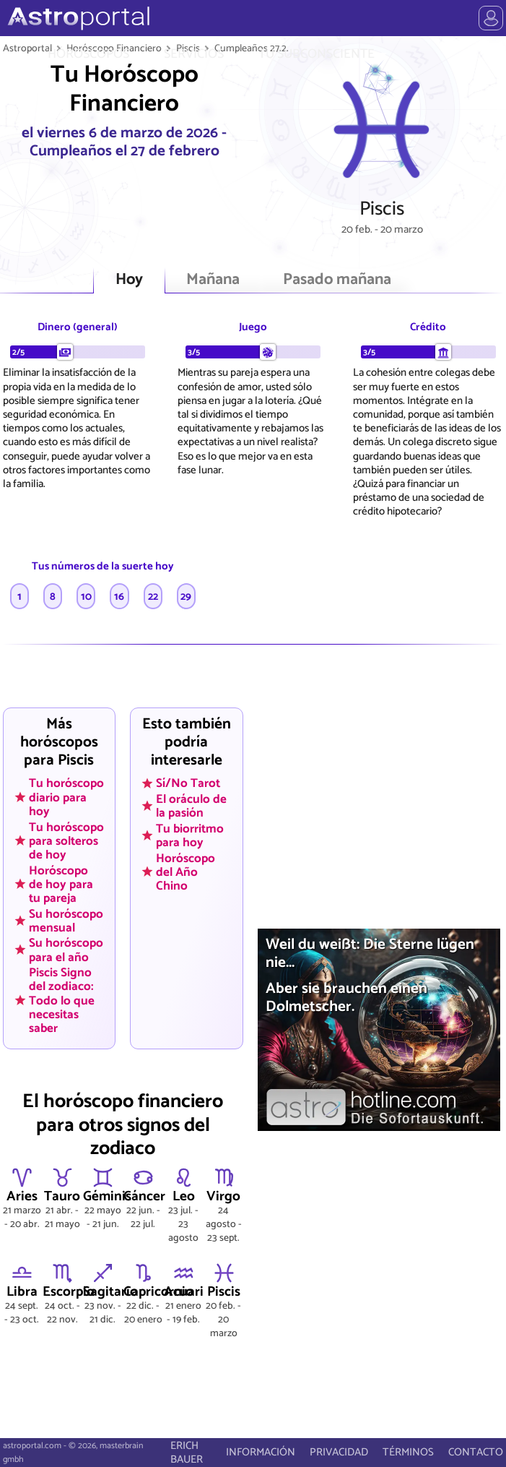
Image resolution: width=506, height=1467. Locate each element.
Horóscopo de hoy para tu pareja (61, 883)
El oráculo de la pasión (191, 806)
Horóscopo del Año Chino (185, 871)
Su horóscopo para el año (66, 950)
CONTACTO (475, 1452)
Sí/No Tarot (188, 783)
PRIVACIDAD (339, 1452)
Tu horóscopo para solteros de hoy (66, 840)
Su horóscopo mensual (66, 920)
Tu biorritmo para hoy (190, 836)
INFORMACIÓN (260, 1452)
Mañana (213, 280)
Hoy (129, 280)
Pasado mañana (337, 280)
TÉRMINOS (408, 1452)
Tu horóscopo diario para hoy (66, 797)
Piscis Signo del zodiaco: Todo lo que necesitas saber (62, 1000)
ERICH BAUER (186, 1452)
